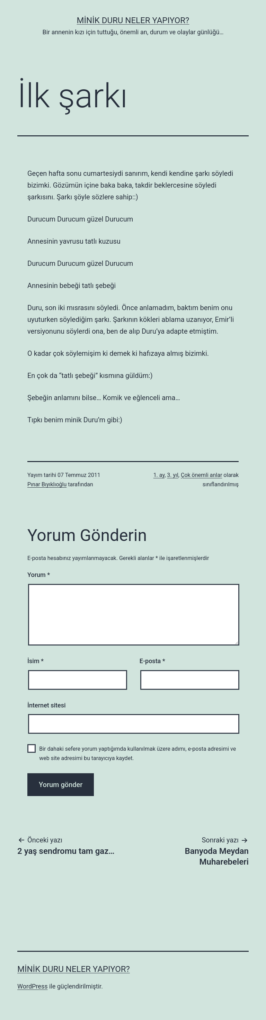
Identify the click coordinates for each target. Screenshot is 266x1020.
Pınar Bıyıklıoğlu (46, 484)
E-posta (152, 661)
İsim (35, 661)
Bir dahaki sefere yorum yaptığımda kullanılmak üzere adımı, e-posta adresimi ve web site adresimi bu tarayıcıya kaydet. (137, 753)
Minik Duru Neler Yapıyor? (133, 20)
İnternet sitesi (46, 705)
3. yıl (172, 475)
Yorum (38, 574)
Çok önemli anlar (201, 475)
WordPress (32, 986)
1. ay (159, 475)
